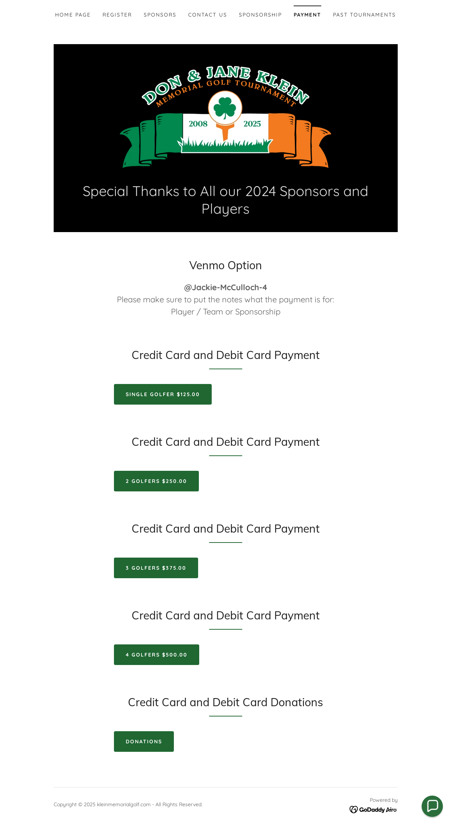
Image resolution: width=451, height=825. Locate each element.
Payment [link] (307, 14)
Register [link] (117, 14)
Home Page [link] (73, 14)
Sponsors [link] (160, 14)
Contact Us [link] (207, 14)
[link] (225, 117)
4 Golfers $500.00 (156, 654)
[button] (432, 806)
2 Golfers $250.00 (156, 481)
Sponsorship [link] (260, 14)
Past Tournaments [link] (364, 14)
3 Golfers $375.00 (156, 568)
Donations (144, 741)
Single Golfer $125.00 (163, 394)
